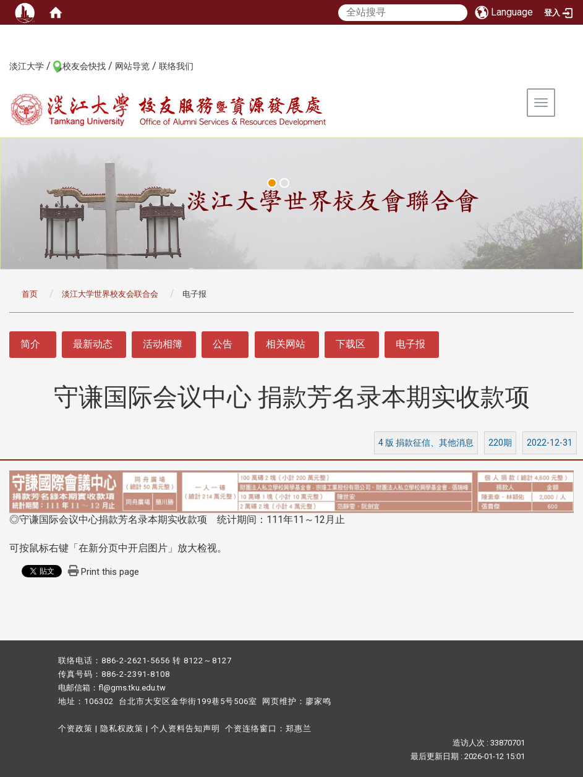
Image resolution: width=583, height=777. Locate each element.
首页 (30, 294)
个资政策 (75, 728)
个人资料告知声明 (185, 728)
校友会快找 (84, 66)
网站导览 (132, 66)
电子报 (410, 344)
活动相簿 (162, 344)
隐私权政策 (121, 728)
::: (3, 65)
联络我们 (176, 66)
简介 (30, 344)
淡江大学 (26, 66)
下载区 (350, 344)
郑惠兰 (299, 728)
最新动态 (93, 344)
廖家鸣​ (318, 701)
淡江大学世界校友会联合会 (110, 294)
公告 (222, 344)
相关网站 (285, 344)
